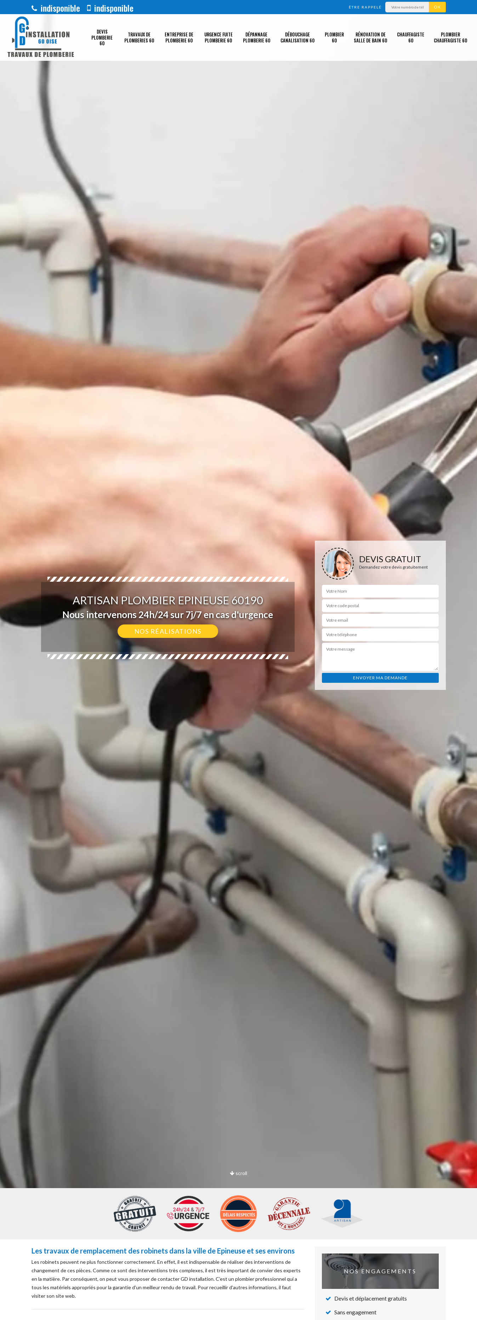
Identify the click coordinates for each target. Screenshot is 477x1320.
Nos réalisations (167, 631)
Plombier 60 (334, 37)
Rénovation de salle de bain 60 (370, 37)
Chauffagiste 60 (410, 37)
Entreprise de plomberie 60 (179, 37)
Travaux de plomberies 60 (139, 37)
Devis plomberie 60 (102, 37)
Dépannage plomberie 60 (256, 37)
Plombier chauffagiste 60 (450, 37)
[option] (238, 660)
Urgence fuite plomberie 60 (218, 37)
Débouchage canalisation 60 (297, 37)
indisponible (56, 7)
